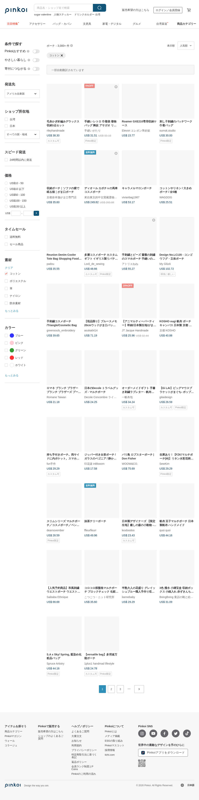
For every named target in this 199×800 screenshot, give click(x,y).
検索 (99, 7)
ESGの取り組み (114, 740)
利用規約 (77, 745)
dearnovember (55, 530)
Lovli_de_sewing (94, 263)
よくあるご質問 (80, 731)
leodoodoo (128, 530)
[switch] (22, 51)
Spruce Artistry (55, 663)
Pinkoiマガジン (13, 736)
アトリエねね (130, 263)
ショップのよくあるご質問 (50, 737)
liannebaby (128, 596)
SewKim (164, 463)
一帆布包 (127, 397)
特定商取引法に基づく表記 (84, 756)
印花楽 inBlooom (94, 463)
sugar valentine (42, 14)
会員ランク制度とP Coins (82, 768)
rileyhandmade (56, 130)
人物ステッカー (63, 14)
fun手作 (51, 463)
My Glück (165, 263)
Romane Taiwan (56, 397)
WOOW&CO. (130, 463)
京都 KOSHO (167, 330)
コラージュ (11, 745)
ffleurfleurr (90, 530)
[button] (36, 213)
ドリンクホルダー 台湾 (87, 14)
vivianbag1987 (130, 197)
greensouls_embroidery (61, 330)
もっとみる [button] (11, 310)
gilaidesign (166, 397)
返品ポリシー (79, 762)
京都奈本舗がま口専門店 (62, 197)
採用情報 (110, 750)
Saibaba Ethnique (57, 596)
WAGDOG (166, 197)
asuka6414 (91, 330)
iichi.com (110, 754)
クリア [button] (9, 267)
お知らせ (77, 740)
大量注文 (77, 736)
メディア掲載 (112, 736)
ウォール (10, 740)
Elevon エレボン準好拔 (136, 130)
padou (50, 263)
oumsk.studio (167, 130)
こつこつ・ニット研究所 (99, 596)
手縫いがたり (92, 130)
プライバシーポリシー (84, 750)
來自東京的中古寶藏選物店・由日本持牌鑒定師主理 (115, 197)
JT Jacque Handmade (135, 330)
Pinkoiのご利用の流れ (84, 774)
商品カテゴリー (13, 731)
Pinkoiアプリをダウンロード (163, 752)
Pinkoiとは (111, 731)
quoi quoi (165, 530)
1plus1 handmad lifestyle (99, 663)
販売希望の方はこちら (135, 9)
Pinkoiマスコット (114, 745)
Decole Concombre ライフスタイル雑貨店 (110, 397)
